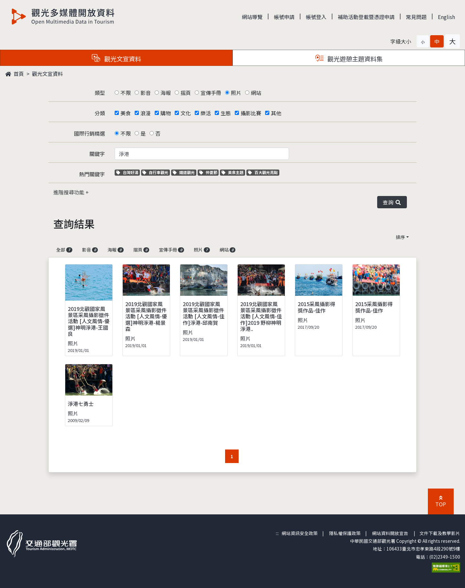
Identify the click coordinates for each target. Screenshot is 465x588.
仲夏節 (209, 172)
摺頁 (186, 93)
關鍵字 (97, 154)
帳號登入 (316, 17)
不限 (125, 93)
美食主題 (233, 172)
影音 (145, 93)
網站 (256, 93)
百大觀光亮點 (263, 172)
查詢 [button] (392, 202)
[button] (423, 41)
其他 (276, 113)
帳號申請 (284, 17)
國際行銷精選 (89, 133)
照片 (236, 93)
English (446, 17)
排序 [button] (400, 237)
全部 (64, 249)
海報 (165, 93)
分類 (100, 113)
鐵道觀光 (184, 172)
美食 (125, 113)
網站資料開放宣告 (390, 533)
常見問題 (416, 17)
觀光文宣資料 (47, 73)
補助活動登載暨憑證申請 (366, 17)
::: (277, 533)
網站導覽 (252, 17)
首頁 (14, 73)
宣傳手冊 (211, 93)
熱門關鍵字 (92, 174)
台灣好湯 (128, 172)
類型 (100, 93)
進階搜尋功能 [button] (69, 192)
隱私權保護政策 (345, 533)
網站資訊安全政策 (300, 533)
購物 (165, 113)
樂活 (206, 113)
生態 (226, 113)
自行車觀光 (155, 172)
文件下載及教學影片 (439, 533)
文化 (186, 113)
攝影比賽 (251, 113)
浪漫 (145, 113)
